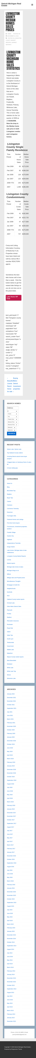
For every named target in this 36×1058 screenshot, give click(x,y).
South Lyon (10, 639)
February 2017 (11, 848)
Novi (8, 595)
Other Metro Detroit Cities (14, 606)
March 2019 (10, 758)
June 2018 (10, 791)
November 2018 (11, 773)
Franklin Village (11, 532)
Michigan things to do (13, 570)
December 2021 (11, 697)
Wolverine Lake (11, 678)
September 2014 (11, 945)
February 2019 (11, 762)
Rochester (10, 624)
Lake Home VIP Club (12, 297)
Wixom (9, 675)
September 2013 (11, 989)
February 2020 (11, 733)
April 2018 (10, 798)
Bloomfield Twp (11, 490)
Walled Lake (10, 649)
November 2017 (11, 816)
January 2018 (11, 809)
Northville (9, 592)
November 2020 (11, 726)
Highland (9, 539)
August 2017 (10, 827)
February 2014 (11, 971)
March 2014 (10, 967)
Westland (9, 664)
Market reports (11, 563)
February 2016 (11, 884)
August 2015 (10, 906)
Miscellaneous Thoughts (13, 581)
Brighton (9, 494)
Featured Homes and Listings (15, 519)
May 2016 (9, 877)
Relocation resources (13, 621)
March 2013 (10, 1010)
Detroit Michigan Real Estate (11, 5)
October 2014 (11, 942)
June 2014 (10, 956)
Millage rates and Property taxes (16, 577)
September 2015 (11, 902)
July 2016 (9, 870)
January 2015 (11, 931)
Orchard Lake (11, 603)
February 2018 (11, 805)
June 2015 (10, 913)
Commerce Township (13, 508)
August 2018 (10, 784)
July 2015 (9, 909)
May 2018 (9, 794)
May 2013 (9, 1003)
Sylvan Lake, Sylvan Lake (14, 449)
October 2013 (11, 985)
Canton (9, 501)
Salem (9, 631)
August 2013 (10, 992)
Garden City (10, 536)
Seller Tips (10, 635)
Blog (8, 487)
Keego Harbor (11, 546)
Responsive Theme (16, 1049)
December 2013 (11, 978)
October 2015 (11, 899)
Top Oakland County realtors (15, 453)
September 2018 (11, 780)
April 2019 (10, 755)
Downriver (10, 512)
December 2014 (11, 935)
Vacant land (10, 646)
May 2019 (9, 751)
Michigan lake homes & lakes (15, 567)
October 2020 (11, 730)
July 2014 (9, 953)
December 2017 (11, 812)
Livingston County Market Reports (13, 40)
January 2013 (11, 1017)
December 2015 (11, 891)
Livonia (9, 559)
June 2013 (10, 999)
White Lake (10, 667)
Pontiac (9, 613)
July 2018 (9, 787)
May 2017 (9, 838)
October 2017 (11, 820)
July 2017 (9, 830)
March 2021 (10, 719)
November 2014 (11, 938)
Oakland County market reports (15, 599)
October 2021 (11, 704)
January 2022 (11, 694)
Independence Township (13, 543)
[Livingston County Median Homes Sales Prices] (13, 36)
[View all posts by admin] (8, 33)
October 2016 (11, 859)
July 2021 (9, 712)
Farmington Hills (11, 516)
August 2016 (10, 866)
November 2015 (11, 895)
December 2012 (11, 1021)
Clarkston (9, 505)
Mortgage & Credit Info (13, 585)
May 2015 (9, 917)
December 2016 (11, 856)
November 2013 (11, 981)
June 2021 (10, 715)
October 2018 (11, 776)
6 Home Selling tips (12, 468)
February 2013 (11, 1014)
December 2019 (11, 740)
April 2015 (10, 920)
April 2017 (10, 841)
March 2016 (10, 881)
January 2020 (11, 737)
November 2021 (11, 701)
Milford (9, 574)
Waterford (9, 653)
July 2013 (9, 996)
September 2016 (11, 863)
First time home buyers (13, 523)
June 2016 (10, 873)
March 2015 (10, 924)
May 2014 (9, 960)
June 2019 (10, 748)
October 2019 (11, 744)
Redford (9, 617)
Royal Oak (10, 628)
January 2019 (11, 766)
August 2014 (10, 949)
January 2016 (11, 888)
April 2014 (10, 963)
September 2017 (11, 823)
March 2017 (10, 845)
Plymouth (9, 610)
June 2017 (10, 834)
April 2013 (10, 1007)
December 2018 (11, 769)
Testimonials (10, 642)
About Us (9, 483)
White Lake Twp (11, 671)
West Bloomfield (11, 660)
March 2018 (10, 802)
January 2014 (11, 974)
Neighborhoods (11, 588)
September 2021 (11, 708)
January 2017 (11, 852)
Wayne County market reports (15, 657)
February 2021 (11, 722)
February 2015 (11, 927)
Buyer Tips (10, 498)
